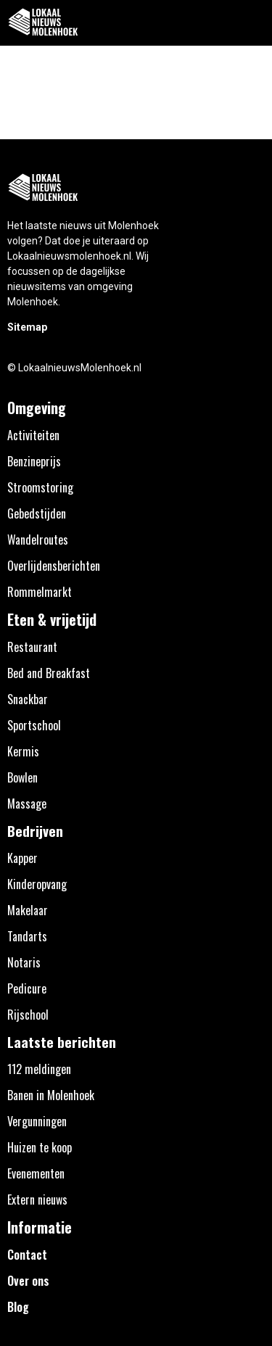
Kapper (22, 858)
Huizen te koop (39, 1147)
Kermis (23, 751)
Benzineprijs (34, 461)
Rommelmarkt (39, 591)
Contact (27, 1254)
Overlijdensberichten (53, 565)
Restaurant (32, 647)
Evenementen (36, 1173)
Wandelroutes (37, 539)
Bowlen (22, 777)
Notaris (24, 962)
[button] (253, 23)
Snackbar (27, 699)
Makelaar (27, 910)
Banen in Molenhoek (50, 1095)
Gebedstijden (36, 513)
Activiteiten (33, 435)
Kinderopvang (37, 884)
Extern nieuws (37, 1199)
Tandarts (27, 936)
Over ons (28, 1280)
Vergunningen (37, 1121)
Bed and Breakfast (48, 673)
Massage (26, 803)
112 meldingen (39, 1069)
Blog (18, 1307)
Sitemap (27, 327)
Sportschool (34, 725)
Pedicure (26, 988)
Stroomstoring (40, 487)
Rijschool (28, 1014)
